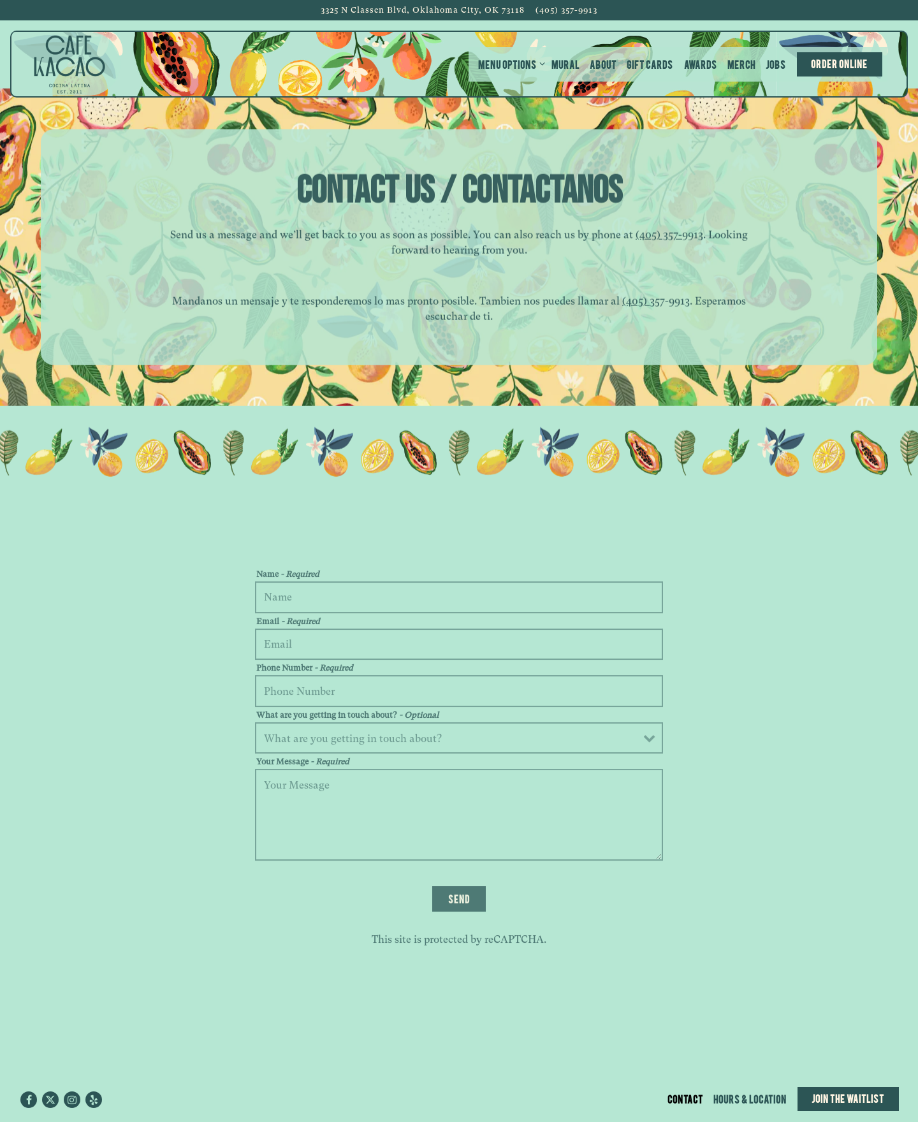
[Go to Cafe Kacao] (423, 10)
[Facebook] (28, 1099)
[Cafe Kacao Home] (69, 64)
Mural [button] (565, 64)
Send (459, 901)
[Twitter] (50, 1099)
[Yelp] (93, 1099)
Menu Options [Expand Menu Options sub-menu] (509, 63)
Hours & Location (750, 1099)
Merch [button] (741, 64)
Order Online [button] (839, 63)
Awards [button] (700, 64)
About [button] (603, 64)
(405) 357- (659, 236)
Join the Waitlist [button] (848, 1098)
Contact (685, 1099)
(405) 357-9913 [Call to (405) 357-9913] (566, 10)
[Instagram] (72, 1099)
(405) (636, 302)
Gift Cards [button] (650, 64)
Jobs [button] (776, 64)
